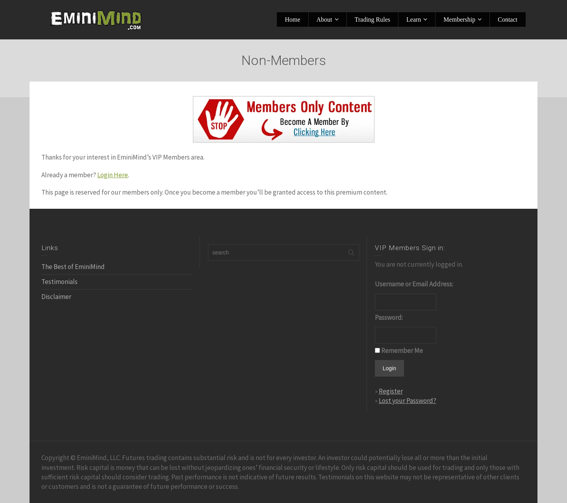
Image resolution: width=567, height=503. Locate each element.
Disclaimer (56, 296)
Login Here (112, 175)
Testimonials (59, 281)
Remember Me (402, 350)
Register (391, 391)
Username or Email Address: (414, 284)
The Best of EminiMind (73, 266)
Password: (389, 317)
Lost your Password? (407, 400)
